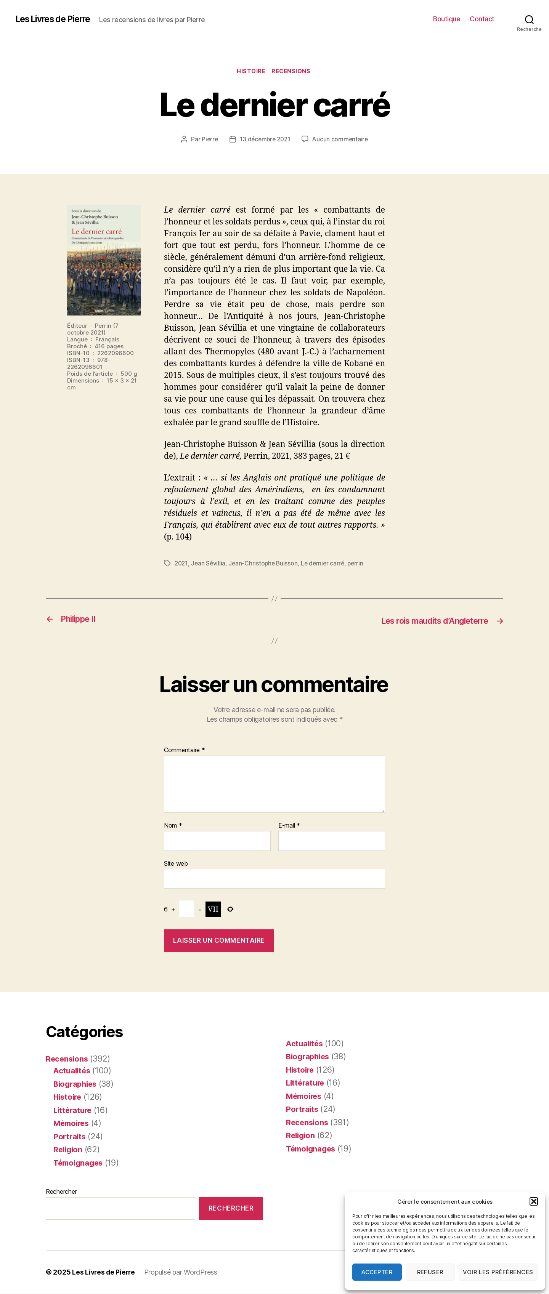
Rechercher (61, 1192)
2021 (182, 564)
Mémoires (72, 1123)
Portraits (70, 1136)
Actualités (72, 1071)
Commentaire (184, 750)
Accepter (376, 1272)
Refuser (430, 1272)
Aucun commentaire (341, 140)
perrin (360, 564)
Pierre (207, 140)
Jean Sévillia (209, 564)
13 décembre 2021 (265, 140)
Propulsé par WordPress (182, 1272)
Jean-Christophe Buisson (265, 564)
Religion (68, 1150)
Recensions (293, 72)
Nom (173, 826)
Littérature (73, 1110)
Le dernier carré (326, 564)
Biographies (76, 1084)
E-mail (289, 826)
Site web (176, 863)
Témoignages (79, 1162)
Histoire (251, 72)
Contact (482, 19)
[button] (534, 1201)
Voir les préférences (498, 1272)
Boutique (446, 19)
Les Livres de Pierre (56, 19)
